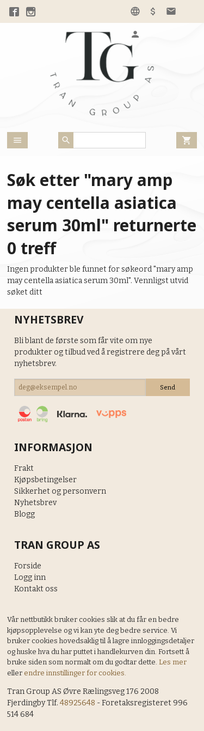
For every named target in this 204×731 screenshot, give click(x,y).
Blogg (24, 514)
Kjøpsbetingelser (45, 479)
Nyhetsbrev (35, 502)
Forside (27, 566)
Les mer (173, 662)
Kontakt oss (36, 589)
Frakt (24, 468)
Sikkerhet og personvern (60, 491)
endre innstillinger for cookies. (75, 673)
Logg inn (30, 577)
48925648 (77, 703)
